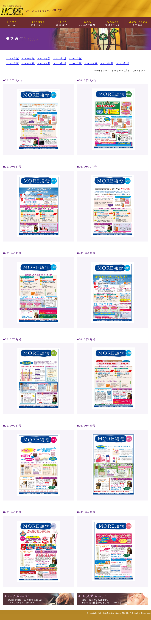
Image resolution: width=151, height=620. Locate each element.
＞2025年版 (28, 58)
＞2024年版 (43, 58)
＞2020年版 (28, 63)
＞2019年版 (43, 63)
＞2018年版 (59, 63)
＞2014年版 (122, 63)
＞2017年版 (75, 63)
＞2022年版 (75, 58)
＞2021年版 (12, 63)
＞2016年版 (91, 63)
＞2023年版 (59, 58)
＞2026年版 (12, 58)
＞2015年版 (106, 63)
